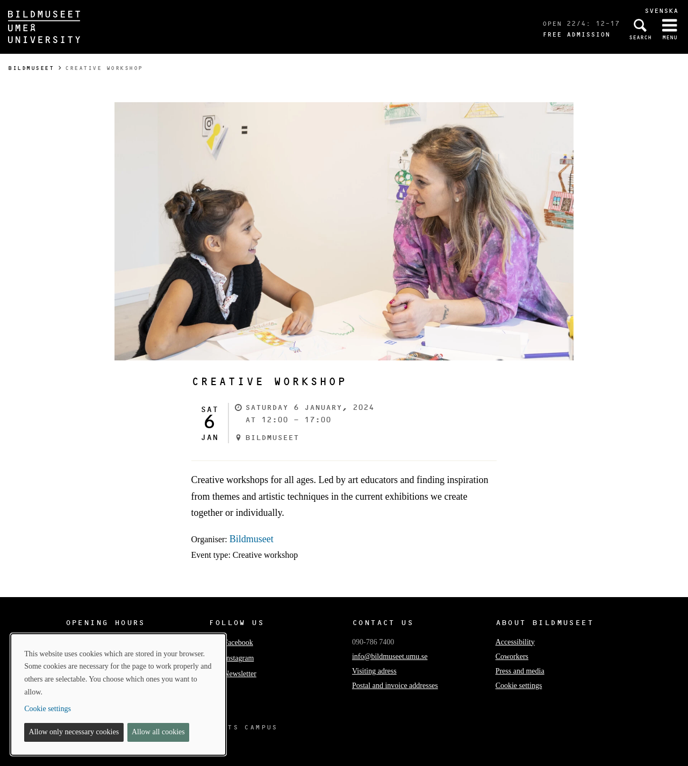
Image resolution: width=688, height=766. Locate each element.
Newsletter (232, 674)
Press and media (520, 671)
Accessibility (515, 642)
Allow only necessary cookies (74, 732)
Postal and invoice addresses (395, 686)
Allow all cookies (158, 732)
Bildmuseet (31, 68)
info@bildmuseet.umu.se (389, 656)
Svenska (661, 10)
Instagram (231, 658)
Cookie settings (519, 686)
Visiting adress (374, 671)
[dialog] (118, 694)
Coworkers (512, 656)
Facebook (231, 643)
